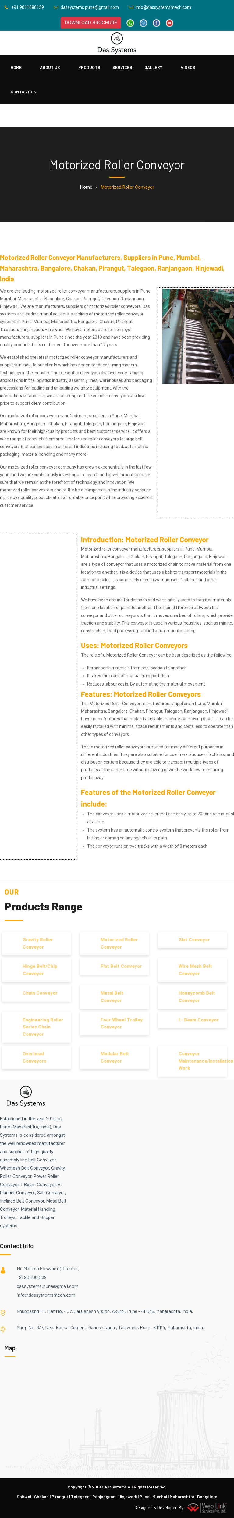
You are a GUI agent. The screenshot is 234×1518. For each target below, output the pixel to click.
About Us (50, 67)
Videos (188, 67)
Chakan (41, 1496)
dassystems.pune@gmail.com (47, 1286)
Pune (145, 1496)
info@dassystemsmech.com (46, 1295)
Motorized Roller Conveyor (167, 539)
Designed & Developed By (182, 1507)
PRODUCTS (89, 67)
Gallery (153, 67)
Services (122, 67)
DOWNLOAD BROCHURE (91, 23)
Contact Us (23, 91)
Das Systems (114, 1486)
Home (16, 67)
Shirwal (24, 1496)
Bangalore (207, 1496)
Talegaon (80, 1496)
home (86, 187)
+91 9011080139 (32, 1277)
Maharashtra (182, 1496)
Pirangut (59, 1496)
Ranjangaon (103, 1496)
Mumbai (159, 1496)
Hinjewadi (127, 1496)
